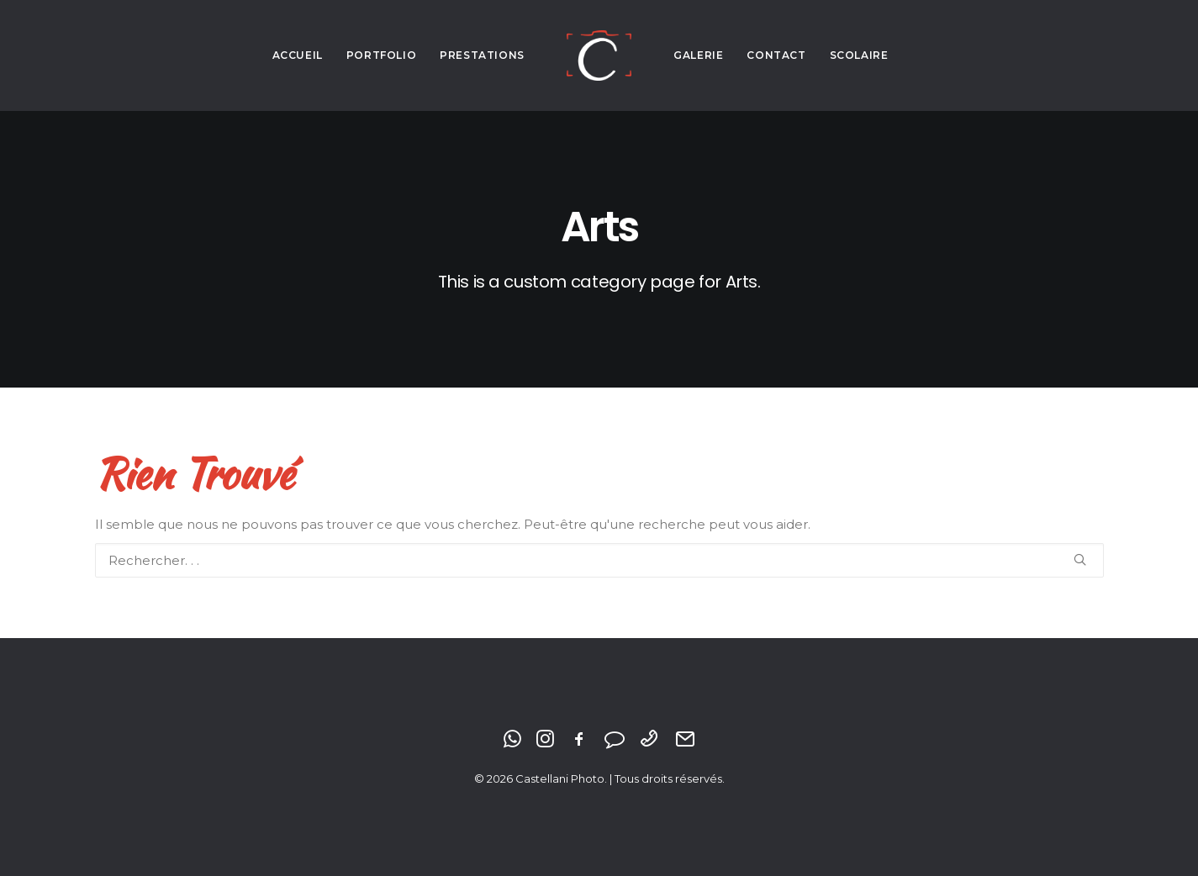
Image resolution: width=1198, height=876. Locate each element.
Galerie (698, 55)
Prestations (482, 55)
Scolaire (859, 55)
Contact (776, 55)
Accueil (297, 55)
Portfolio (381, 55)
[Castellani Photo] (599, 55)
